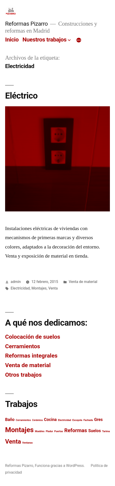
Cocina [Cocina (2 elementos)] (50, 419)
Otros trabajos (23, 374)
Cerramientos (22, 346)
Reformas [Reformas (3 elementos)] (75, 430)
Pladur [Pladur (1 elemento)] (49, 431)
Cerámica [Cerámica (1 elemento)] (37, 420)
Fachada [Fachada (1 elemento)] (88, 420)
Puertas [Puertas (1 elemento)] (58, 431)
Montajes (38, 288)
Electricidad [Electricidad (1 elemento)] (64, 420)
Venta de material (83, 281)
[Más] (79, 40)
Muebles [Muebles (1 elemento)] (39, 431)
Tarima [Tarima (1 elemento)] (106, 431)
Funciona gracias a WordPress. (60, 465)
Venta (53, 288)
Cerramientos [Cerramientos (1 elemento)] (23, 420)
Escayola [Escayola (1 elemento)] (77, 420)
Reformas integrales (31, 355)
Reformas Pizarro (26, 23)
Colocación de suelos (32, 336)
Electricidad (20, 288)
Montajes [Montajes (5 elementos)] (19, 430)
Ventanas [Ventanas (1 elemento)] (27, 442)
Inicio (12, 39)
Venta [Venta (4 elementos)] (13, 441)
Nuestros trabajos (44, 39)
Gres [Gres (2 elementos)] (98, 419)
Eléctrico (21, 96)
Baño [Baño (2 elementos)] (10, 419)
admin (16, 281)
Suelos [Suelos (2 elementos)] (94, 430)
